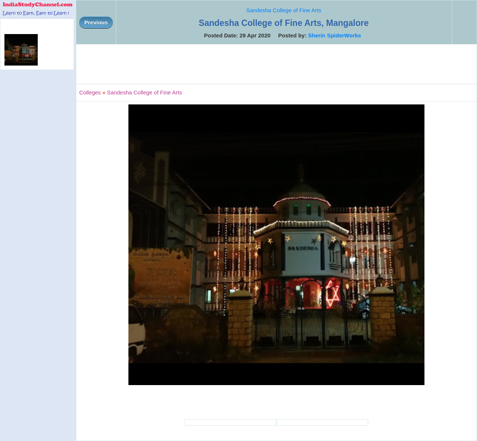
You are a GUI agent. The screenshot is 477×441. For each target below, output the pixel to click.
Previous (96, 22)
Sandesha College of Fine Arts (283, 10)
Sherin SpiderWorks (334, 35)
